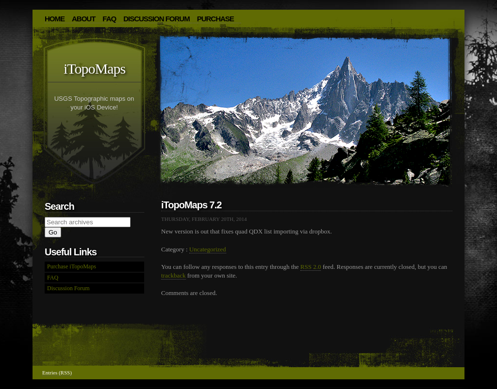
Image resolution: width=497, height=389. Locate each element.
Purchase (215, 19)
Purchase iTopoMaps (71, 266)
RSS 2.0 (310, 266)
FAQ (109, 19)
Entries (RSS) (57, 372)
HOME (55, 19)
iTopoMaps (94, 69)
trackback (173, 275)
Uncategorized (207, 249)
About (83, 19)
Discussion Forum (156, 19)
